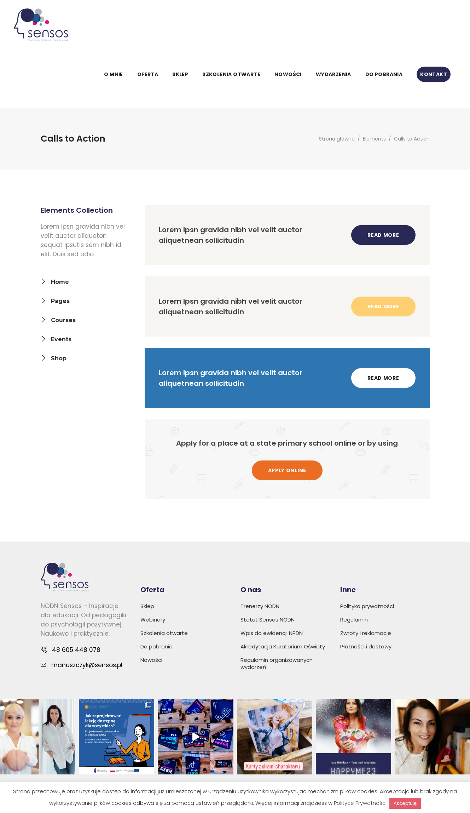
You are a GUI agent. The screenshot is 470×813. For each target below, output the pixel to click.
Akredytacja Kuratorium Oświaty (282, 646)
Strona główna (337, 138)
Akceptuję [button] (405, 803)
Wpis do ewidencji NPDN (271, 633)
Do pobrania (156, 646)
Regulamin (354, 619)
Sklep (147, 606)
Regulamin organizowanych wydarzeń (276, 663)
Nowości (151, 660)
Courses (63, 320)
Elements (374, 138)
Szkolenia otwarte (164, 633)
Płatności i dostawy (365, 646)
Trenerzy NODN (259, 606)
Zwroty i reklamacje (365, 633)
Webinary (152, 619)
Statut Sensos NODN (267, 619)
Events (61, 339)
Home (60, 282)
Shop (58, 358)
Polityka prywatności (367, 606)
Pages (60, 301)
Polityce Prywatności (360, 803)
